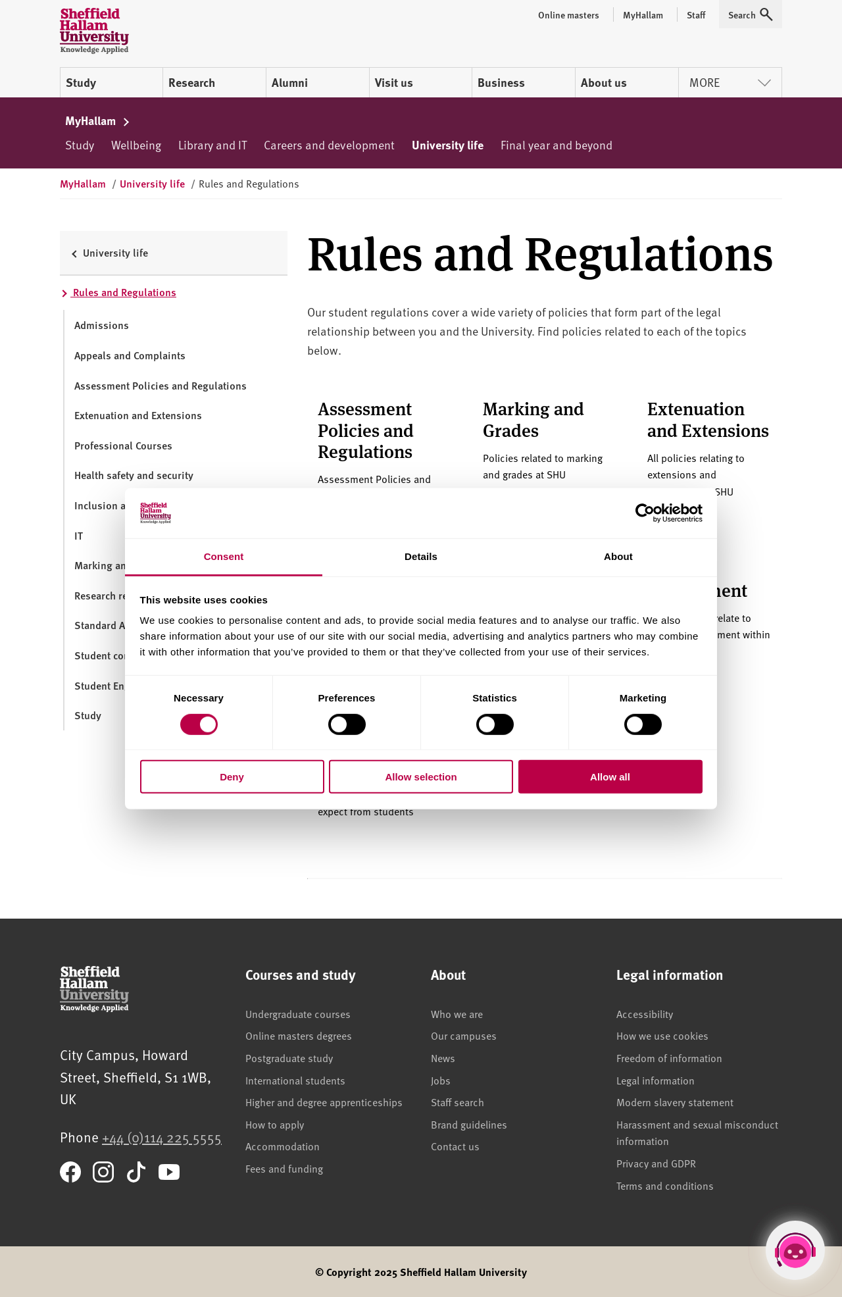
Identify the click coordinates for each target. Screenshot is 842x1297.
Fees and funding (284, 1168)
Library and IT (212, 144)
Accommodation (282, 1145)
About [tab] (618, 556)
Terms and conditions (665, 1185)
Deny (232, 776)
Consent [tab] (224, 556)
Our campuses (464, 1035)
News (443, 1057)
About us (604, 82)
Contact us (455, 1145)
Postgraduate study (289, 1057)
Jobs (441, 1080)
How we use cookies (662, 1035)
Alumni (290, 82)
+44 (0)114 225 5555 (162, 1136)
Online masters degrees (298, 1035)
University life (447, 144)
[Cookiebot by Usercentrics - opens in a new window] (645, 513)
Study (81, 82)
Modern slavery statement (674, 1101)
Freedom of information (669, 1057)
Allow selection (421, 776)
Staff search (457, 1101)
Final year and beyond (556, 144)
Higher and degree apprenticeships (324, 1101)
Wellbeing (136, 144)
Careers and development (329, 144)
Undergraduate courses (298, 1013)
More (730, 82)
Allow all (610, 776)
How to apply (274, 1124)
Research (191, 82)
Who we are (457, 1013)
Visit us (394, 82)
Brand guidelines (469, 1124)
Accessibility (644, 1013)
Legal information (655, 1080)
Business (501, 82)
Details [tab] (421, 556)
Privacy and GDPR (656, 1163)
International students (295, 1080)
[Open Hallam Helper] (795, 1250)
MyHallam (97, 120)
